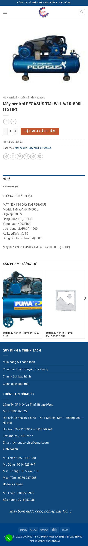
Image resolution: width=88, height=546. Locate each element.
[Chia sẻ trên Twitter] (20, 156)
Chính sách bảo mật (16, 384)
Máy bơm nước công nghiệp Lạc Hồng (40, 511)
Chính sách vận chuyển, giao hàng (25, 369)
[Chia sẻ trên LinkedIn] (40, 156)
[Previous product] (13, 121)
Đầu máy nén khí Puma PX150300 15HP (59, 334)
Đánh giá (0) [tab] (11, 186)
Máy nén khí (10, 97)
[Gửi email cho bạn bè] (26, 156)
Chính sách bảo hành (17, 376)
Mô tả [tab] (6, 179)
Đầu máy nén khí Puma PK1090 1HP (21, 334)
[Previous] (3, 306)
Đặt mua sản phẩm (40, 131)
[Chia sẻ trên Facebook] (13, 156)
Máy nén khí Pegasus (32, 97)
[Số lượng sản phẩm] (10, 131)
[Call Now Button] (9, 538)
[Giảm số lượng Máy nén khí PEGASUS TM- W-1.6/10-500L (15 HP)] (5, 131)
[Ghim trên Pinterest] (33, 156)
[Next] (85, 306)
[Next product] (6, 121)
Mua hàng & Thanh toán (19, 362)
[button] (5, 12)
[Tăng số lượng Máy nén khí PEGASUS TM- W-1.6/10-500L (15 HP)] (15, 131)
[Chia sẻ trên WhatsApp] (6, 156)
